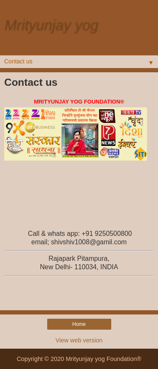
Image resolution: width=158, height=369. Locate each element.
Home (79, 324)
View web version (79, 340)
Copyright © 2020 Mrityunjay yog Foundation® (79, 358)
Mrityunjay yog (51, 25)
